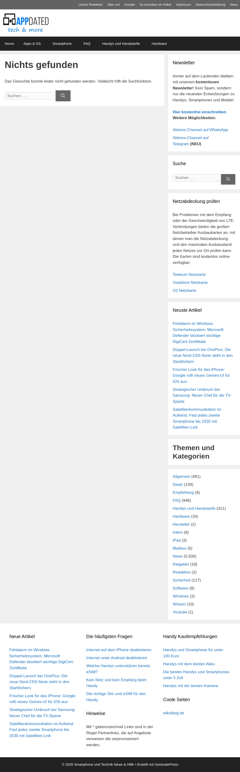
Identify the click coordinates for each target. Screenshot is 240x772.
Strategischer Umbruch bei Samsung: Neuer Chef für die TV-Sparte (202, 395)
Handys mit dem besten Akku (189, 664)
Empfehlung (183, 492)
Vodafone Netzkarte (190, 282)
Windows (181, 596)
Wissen (179, 604)
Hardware (159, 44)
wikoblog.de (173, 713)
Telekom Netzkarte (189, 274)
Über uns (114, 4)
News (234, 4)
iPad (177, 540)
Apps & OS (32, 44)
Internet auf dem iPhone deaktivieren (118, 650)
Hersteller (181, 524)
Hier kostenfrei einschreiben (199, 112)
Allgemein (181, 476)
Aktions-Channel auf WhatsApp (200, 130)
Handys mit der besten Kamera (190, 686)
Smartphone (62, 44)
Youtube (180, 612)
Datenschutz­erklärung (210, 4)
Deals (178, 484)
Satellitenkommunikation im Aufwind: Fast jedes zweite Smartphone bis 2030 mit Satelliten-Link (41, 730)
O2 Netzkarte (184, 290)
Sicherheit (182, 580)
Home (9, 44)
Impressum (183, 4)
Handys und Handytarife (121, 44)
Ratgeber (181, 564)
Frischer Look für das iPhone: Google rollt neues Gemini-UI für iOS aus (201, 375)
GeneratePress (166, 764)
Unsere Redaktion (91, 4)
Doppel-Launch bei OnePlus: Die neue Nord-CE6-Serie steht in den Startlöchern (203, 355)
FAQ (86, 44)
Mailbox (180, 548)
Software (180, 588)
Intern (178, 532)
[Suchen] (63, 96)
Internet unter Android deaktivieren (116, 658)
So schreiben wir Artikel (155, 4)
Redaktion (182, 572)
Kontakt (130, 4)
